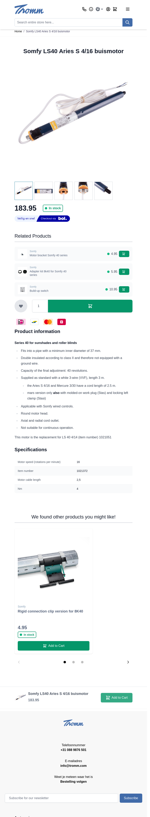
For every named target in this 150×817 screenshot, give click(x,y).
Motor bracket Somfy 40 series (49, 255)
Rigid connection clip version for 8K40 (50, 611)
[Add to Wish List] (21, 306)
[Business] (91, 9)
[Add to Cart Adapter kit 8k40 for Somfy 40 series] (124, 272)
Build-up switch (39, 290)
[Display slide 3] (82, 662)
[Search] (127, 22)
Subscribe (131, 798)
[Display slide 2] (73, 662)
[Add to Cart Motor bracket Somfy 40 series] (124, 254)
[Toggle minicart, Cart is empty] (115, 9)
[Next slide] (128, 662)
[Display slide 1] (64, 662)
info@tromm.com (73, 765)
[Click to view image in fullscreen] (73, 118)
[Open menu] (127, 9)
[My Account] (108, 9)
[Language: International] (100, 9)
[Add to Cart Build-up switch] (124, 289)
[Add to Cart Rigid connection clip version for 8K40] (53, 646)
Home (18, 31)
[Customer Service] (84, 9)
